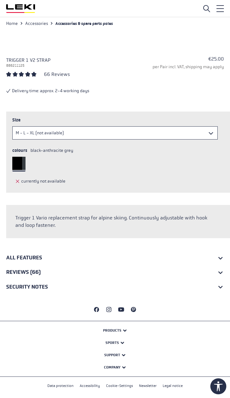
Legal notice (173, 386)
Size (16, 120)
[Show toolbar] (218, 386)
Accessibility (90, 386)
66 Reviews (57, 74)
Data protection (60, 386)
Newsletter (148, 386)
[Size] (115, 133)
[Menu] (220, 8)
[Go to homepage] (20, 8)
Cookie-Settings (119, 386)
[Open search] (206, 8)
